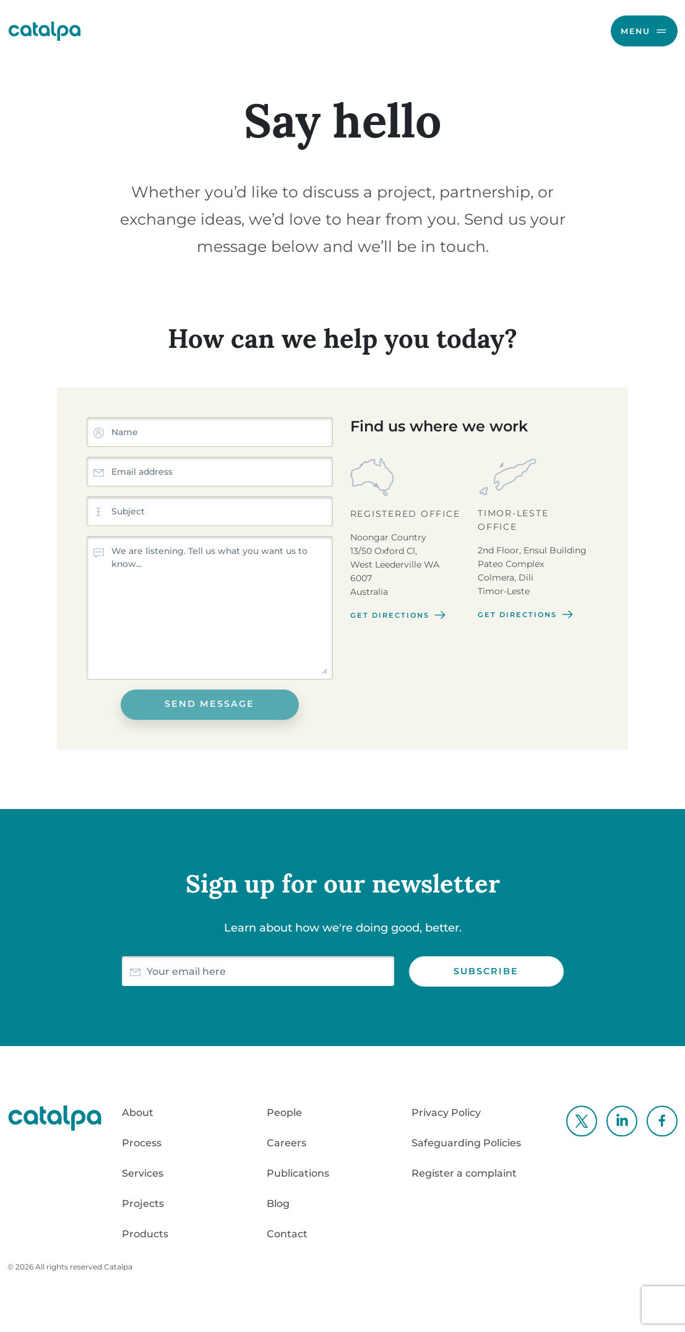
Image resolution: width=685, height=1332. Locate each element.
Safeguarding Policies (466, 1143)
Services (142, 1173)
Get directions (399, 615)
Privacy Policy (446, 1112)
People (284, 1112)
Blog (278, 1203)
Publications (298, 1173)
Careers (286, 1143)
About (137, 1112)
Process (142, 1143)
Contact (287, 1234)
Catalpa (118, 1266)
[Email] (270, 971)
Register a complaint (464, 1173)
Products (145, 1234)
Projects (143, 1203)
